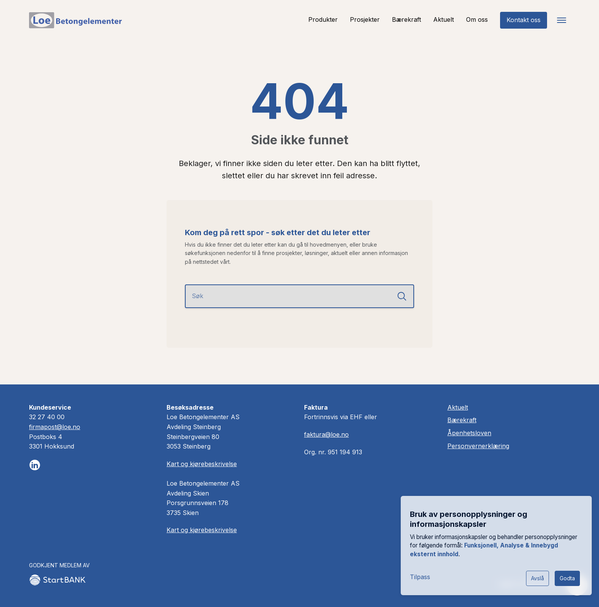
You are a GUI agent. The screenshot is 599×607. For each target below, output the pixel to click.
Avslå (537, 577)
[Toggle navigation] (561, 20)
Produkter (323, 19)
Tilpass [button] (420, 576)
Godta (567, 577)
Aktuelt (443, 19)
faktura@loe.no (326, 434)
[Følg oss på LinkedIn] (34, 465)
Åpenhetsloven (470, 433)
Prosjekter (365, 19)
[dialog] (495, 544)
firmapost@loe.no (54, 427)
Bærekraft (406, 19)
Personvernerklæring (479, 446)
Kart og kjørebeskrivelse (202, 464)
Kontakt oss (524, 20)
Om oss (477, 19)
